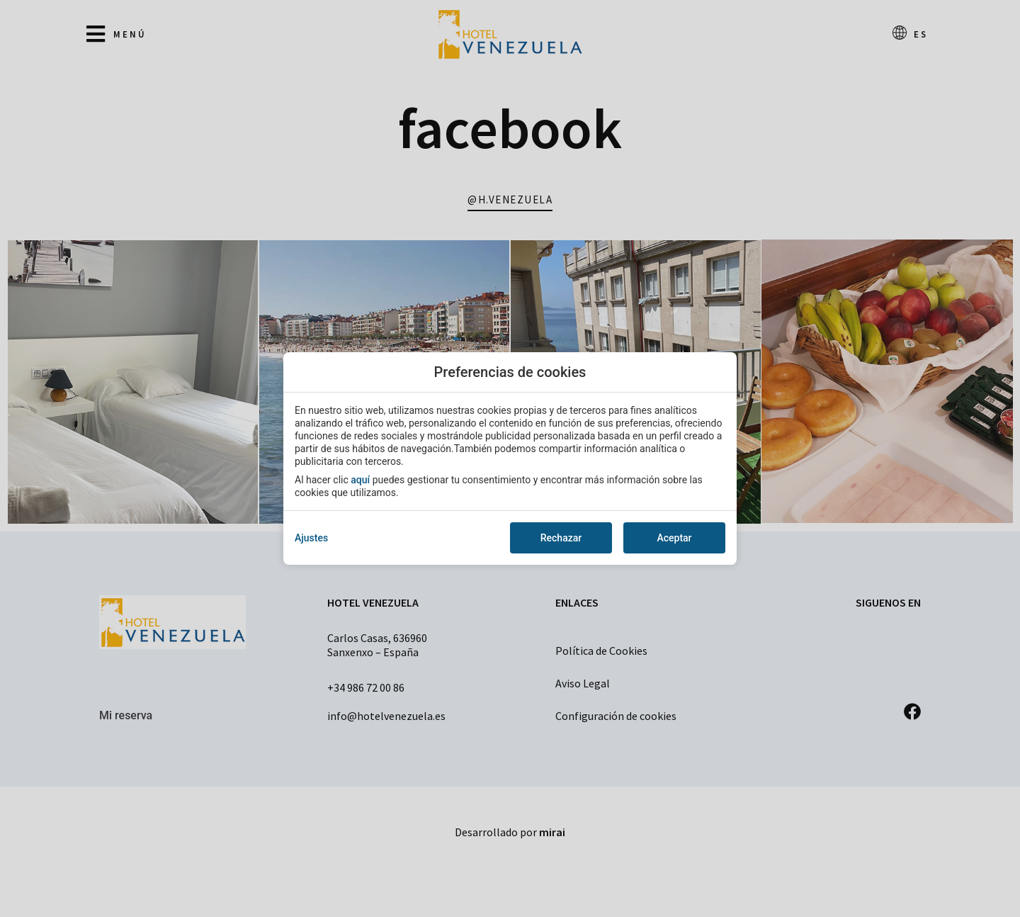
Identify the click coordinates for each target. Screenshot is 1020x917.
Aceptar (674, 538)
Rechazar (561, 538)
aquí (360, 479)
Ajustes (311, 538)
